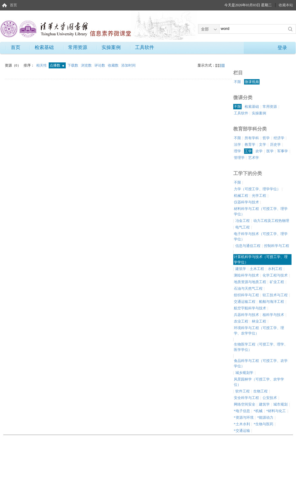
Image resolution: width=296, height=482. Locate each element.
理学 (237, 151)
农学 (259, 151)
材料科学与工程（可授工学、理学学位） (261, 211)
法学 (237, 144)
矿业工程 (277, 282)
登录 (282, 47)
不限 (237, 82)
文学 (262, 144)
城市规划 (280, 404)
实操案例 (111, 47)
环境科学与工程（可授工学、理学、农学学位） (259, 330)
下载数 (73, 65)
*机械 (258, 411)
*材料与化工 (276, 411)
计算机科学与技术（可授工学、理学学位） (261, 259)
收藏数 (113, 65)
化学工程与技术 (275, 275)
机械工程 (241, 196)
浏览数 (87, 65)
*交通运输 (242, 431)
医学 (270, 151)
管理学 (239, 158)
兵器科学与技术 (246, 315)
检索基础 (44, 47)
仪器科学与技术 (246, 202)
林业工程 (259, 321)
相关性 (42, 65)
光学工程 (259, 196)
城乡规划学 (244, 373)
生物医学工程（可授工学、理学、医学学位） (261, 347)
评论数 (100, 65)
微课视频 (252, 82)
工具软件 (144, 47)
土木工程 (257, 269)
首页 (13, 5)
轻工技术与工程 (275, 295)
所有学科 (252, 138)
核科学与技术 (273, 315)
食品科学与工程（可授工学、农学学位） (261, 363)
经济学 (279, 138)
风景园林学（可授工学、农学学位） (259, 382)
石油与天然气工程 (248, 288)
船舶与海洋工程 (271, 302)
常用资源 (77, 47)
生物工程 (260, 391)
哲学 (266, 138)
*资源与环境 (244, 417)
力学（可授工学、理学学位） (257, 189)
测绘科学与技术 (246, 275)
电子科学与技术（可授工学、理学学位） (261, 236)
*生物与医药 (263, 424)
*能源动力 (265, 417)
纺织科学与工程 (246, 295)
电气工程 (242, 227)
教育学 (250, 144)
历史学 (275, 144)
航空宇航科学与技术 (250, 308)
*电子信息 (242, 411)
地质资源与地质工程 (250, 282)
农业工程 (241, 321)
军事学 (282, 151)
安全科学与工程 (246, 398)
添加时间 (128, 65)
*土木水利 (242, 424)
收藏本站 (286, 5)
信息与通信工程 (247, 246)
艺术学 (253, 158)
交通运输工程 (244, 302)
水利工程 (275, 269)
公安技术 (270, 398)
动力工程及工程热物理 (271, 221)
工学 (248, 151)
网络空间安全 (244, 404)
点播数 (57, 65)
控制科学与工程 (276, 246)
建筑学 (240, 269)
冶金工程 (242, 221)
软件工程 (242, 391)
